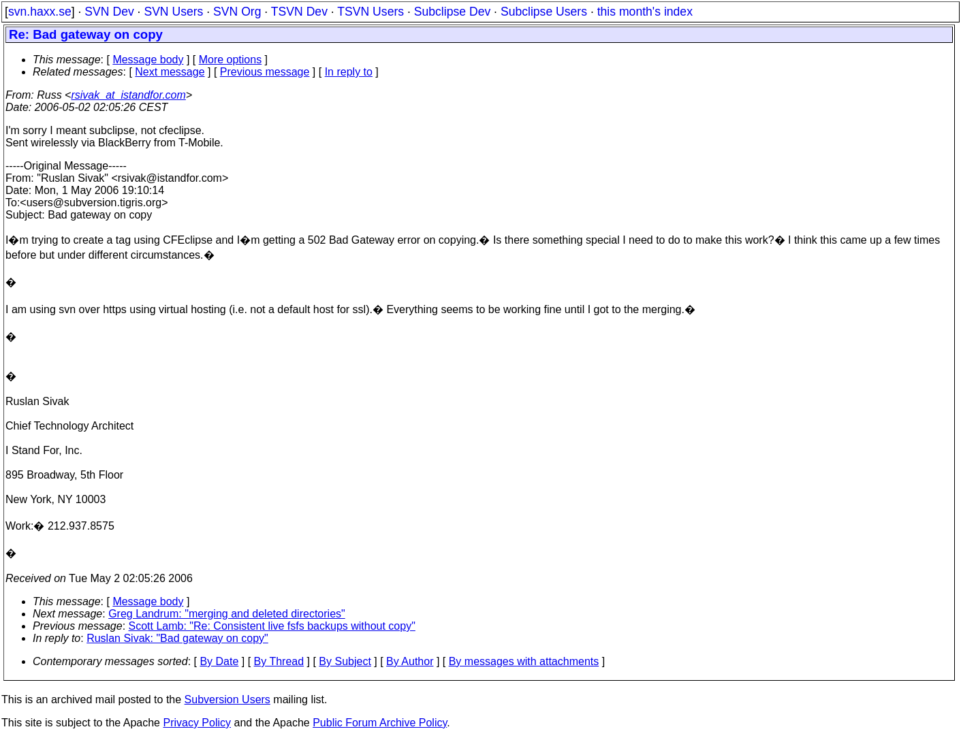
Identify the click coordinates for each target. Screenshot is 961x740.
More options (230, 59)
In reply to (349, 72)
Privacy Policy (197, 722)
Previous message (265, 72)
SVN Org (237, 11)
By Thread (279, 661)
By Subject (345, 661)
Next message (169, 72)
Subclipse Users (544, 11)
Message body (147, 59)
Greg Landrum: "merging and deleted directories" (226, 614)
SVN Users (173, 11)
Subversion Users (227, 699)
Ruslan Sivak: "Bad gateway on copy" (177, 638)
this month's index (645, 11)
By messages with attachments (524, 661)
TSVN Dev (299, 11)
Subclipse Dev (452, 11)
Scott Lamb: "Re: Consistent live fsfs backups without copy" (272, 626)
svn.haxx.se (40, 11)
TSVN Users (370, 11)
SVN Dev (108, 11)
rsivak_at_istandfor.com (128, 95)
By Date (219, 661)
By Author (409, 661)
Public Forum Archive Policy (380, 722)
